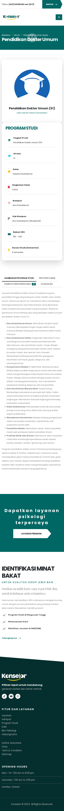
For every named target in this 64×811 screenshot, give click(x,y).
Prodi (17, 35)
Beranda (6, 35)
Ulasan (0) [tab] (47, 284)
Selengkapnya (11, 638)
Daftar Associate (11, 742)
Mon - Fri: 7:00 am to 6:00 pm (18, 772)
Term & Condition (12, 750)
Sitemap (7, 754)
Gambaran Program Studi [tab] (19, 278)
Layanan (6, 715)
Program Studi (10, 723)
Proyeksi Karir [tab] (47, 278)
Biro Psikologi (9, 730)
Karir (4, 726)
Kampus (6, 719)
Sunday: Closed (10, 786)
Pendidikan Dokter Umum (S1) (32, 108)
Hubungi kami (9, 734)
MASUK (52, 4)
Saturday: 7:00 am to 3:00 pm (18, 779)
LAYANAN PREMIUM (32, 533)
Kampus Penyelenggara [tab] (20, 284)
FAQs (4, 746)
